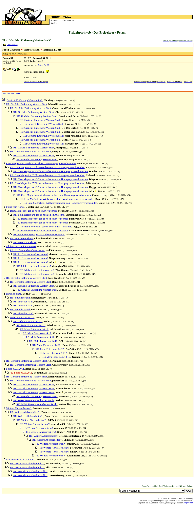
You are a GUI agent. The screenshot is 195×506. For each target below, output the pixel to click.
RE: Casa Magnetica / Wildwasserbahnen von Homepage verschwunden (47, 167)
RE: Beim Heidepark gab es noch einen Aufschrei (39, 214)
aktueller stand (13, 293)
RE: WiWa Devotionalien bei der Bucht (33, 400)
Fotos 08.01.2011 (15, 368)
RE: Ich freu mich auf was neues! (27, 250)
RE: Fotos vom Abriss (21, 238)
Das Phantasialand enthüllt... (20, 459)
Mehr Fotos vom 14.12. (22, 317)
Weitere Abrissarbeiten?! (19, 408)
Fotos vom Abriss (15, 206)
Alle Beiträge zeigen (11, 93)
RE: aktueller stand (20, 297)
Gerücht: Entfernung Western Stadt (25, 100)
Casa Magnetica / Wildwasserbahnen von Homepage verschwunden (41, 163)
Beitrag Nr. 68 (43, 65)
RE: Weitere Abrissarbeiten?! (25, 412)
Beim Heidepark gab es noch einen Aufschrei (33, 210)
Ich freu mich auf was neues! (21, 246)
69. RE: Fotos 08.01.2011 (37, 58)
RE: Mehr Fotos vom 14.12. (27, 321)
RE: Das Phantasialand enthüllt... (27, 463)
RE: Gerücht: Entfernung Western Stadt (26, 104)
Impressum (188, 503)
